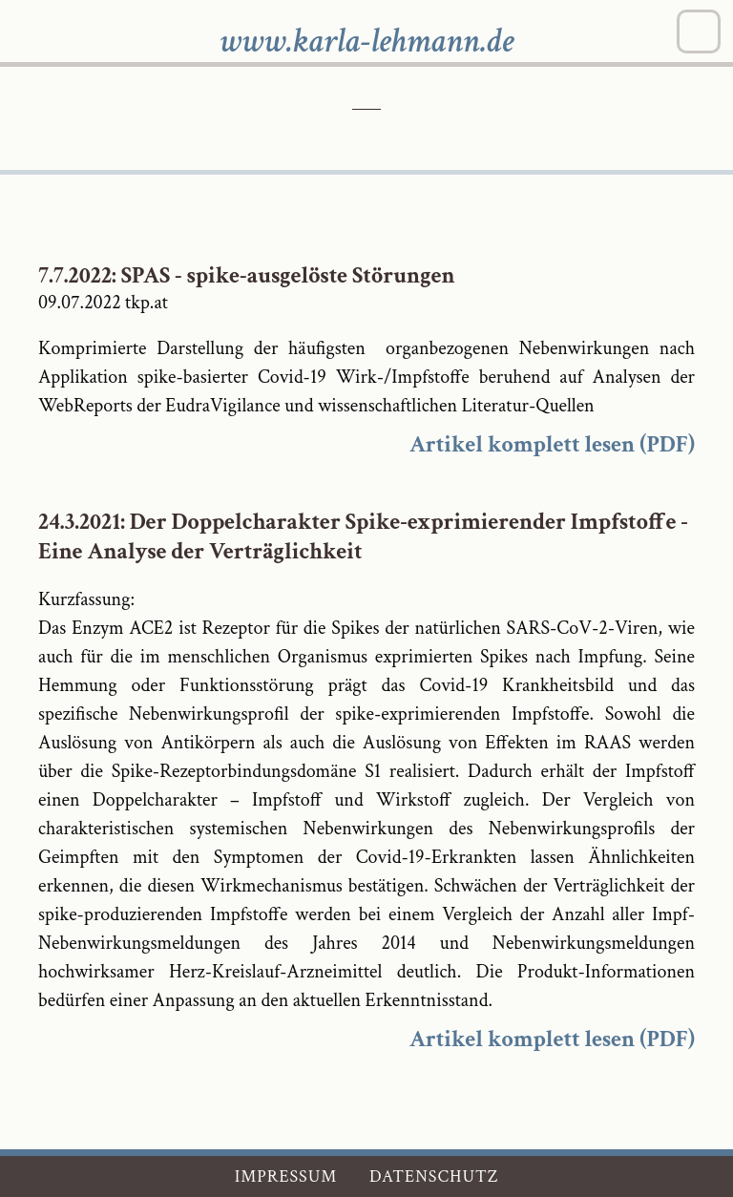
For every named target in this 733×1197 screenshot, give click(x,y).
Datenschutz (433, 1176)
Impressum (286, 1176)
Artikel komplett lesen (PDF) (552, 444)
